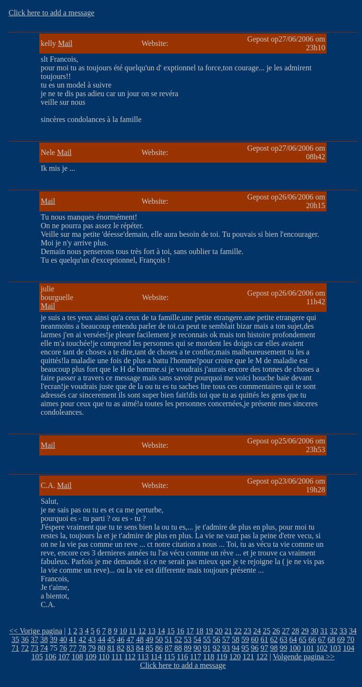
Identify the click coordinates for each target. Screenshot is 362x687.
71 (15, 648)
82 (120, 648)
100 (295, 648)
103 (335, 648)
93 (226, 648)
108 (77, 657)
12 (142, 631)
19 (209, 631)
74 (44, 648)
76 (63, 648)
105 (37, 657)
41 (73, 639)
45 (111, 639)
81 (111, 648)
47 (130, 639)
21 (228, 631)
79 (92, 648)
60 (255, 639)
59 (245, 639)
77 (73, 648)
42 (82, 639)
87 (168, 648)
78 (82, 648)
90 (197, 648)
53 (188, 639)
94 (235, 648)
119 (221, 657)
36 (25, 639)
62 (274, 639)
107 (63, 657)
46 (120, 639)
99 (283, 648)
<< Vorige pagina (35, 631)
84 (140, 648)
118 (208, 657)
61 (264, 639)
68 (331, 639)
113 (142, 657)
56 (216, 639)
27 (286, 631)
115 (169, 657)
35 (15, 639)
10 (123, 631)
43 (92, 639)
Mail (65, 43)
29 (305, 631)
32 (334, 631)
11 (132, 631)
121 (248, 657)
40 (63, 639)
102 (322, 648)
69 (341, 639)
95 (245, 648)
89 (188, 648)
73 (34, 648)
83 (130, 648)
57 (226, 639)
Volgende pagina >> (304, 657)
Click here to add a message (51, 13)
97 (264, 648)
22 (238, 631)
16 (180, 631)
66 (312, 639)
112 (130, 657)
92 (216, 648)
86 (159, 648)
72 (25, 648)
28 (295, 631)
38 (44, 639)
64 (293, 639)
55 (207, 639)
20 (219, 631)
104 (348, 648)
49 (149, 639)
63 (283, 639)
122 (262, 657)
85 (149, 648)
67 (322, 639)
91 (207, 648)
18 (200, 631)
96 (255, 648)
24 (257, 631)
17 (190, 631)
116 (182, 657)
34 (353, 631)
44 (101, 639)
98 (274, 648)
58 (235, 639)
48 (140, 639)
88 (178, 648)
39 (53, 639)
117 (195, 657)
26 (276, 631)
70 (350, 639)
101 (308, 648)
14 (161, 631)
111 (117, 657)
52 (178, 639)
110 (103, 657)
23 (247, 631)
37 (34, 639)
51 (168, 639)
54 (197, 639)
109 (90, 657)
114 (155, 657)
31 (324, 631)
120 (235, 657)
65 (302, 639)
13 (152, 631)
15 (171, 631)
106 (50, 657)
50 (159, 639)
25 (267, 631)
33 (343, 631)
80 (101, 648)
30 (314, 631)
